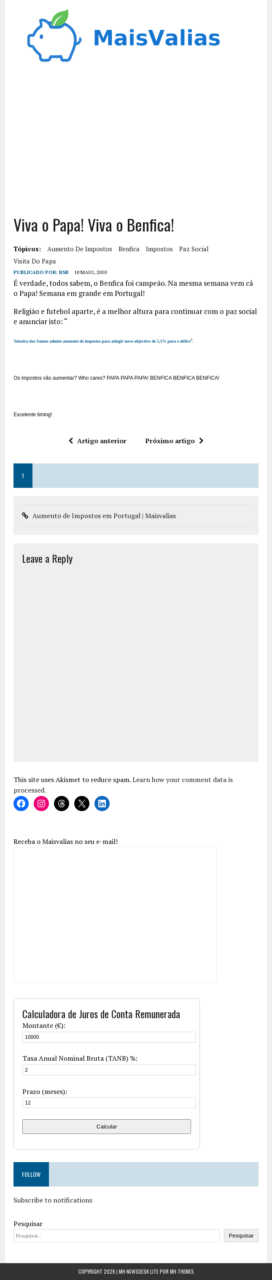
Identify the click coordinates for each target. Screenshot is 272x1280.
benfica (129, 249)
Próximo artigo (174, 440)
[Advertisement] (136, 143)
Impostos (159, 249)
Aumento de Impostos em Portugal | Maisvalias (104, 515)
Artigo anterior (97, 440)
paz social (194, 249)
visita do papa (34, 261)
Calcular (107, 1126)
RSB (64, 272)
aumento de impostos (79, 249)
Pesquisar (28, 1223)
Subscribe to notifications (52, 1200)
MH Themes (182, 1271)
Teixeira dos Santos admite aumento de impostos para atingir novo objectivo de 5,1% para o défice (102, 341)
